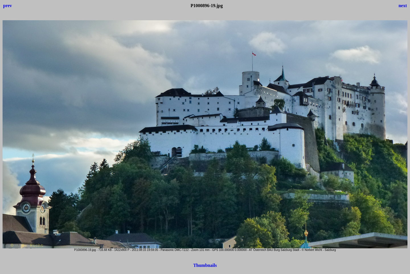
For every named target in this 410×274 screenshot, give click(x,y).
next (403, 5)
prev (7, 5)
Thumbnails (205, 265)
